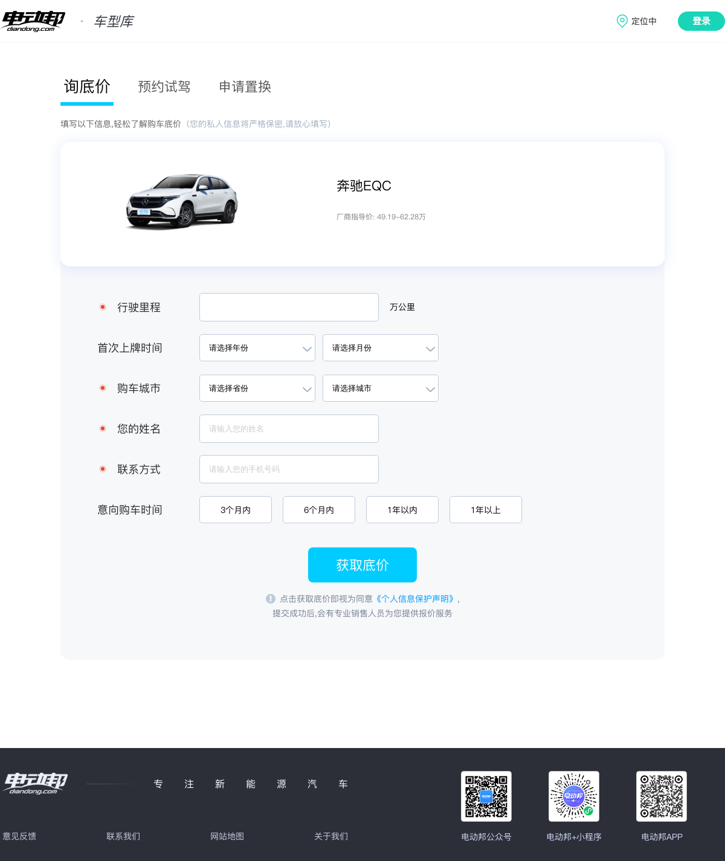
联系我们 (123, 836)
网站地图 (227, 836)
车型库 (113, 21)
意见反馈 (19, 836)
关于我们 (331, 836)
